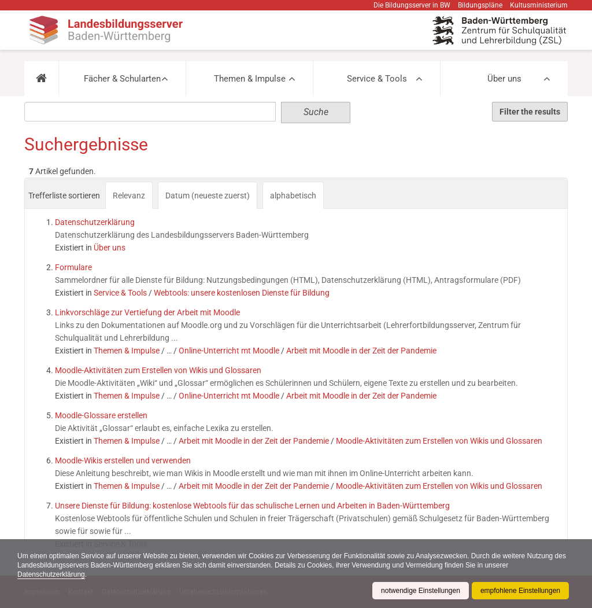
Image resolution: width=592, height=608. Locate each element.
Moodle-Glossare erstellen (101, 415)
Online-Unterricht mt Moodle (229, 350)
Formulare (73, 267)
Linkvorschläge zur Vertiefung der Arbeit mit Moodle (147, 312)
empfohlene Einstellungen (520, 591)
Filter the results (530, 111)
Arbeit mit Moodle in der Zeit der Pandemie (361, 350)
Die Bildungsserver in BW (411, 5)
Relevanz (129, 195)
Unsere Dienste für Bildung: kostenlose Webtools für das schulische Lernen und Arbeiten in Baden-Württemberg (252, 505)
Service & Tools (377, 78)
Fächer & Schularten (122, 78)
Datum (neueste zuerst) (207, 195)
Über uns (504, 78)
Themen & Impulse (250, 78)
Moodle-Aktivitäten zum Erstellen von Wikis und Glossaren (158, 370)
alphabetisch (293, 195)
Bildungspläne (480, 5)
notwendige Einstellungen (420, 591)
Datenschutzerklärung (51, 574)
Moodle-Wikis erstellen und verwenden (123, 460)
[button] (41, 78)
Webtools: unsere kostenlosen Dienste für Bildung (242, 292)
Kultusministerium (539, 5)
